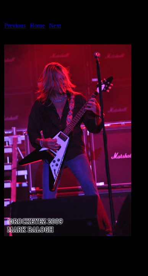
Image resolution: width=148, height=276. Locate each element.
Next (55, 25)
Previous (15, 25)
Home (37, 25)
